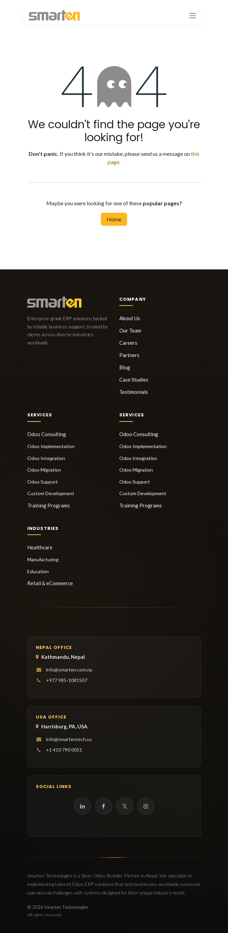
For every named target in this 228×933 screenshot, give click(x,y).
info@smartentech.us (69, 739)
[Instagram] (145, 806)
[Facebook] (103, 806)
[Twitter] (124, 806)
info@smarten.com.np (69, 669)
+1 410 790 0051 (64, 750)
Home (114, 219)
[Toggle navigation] (192, 15)
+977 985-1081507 (66, 680)
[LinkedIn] (82, 806)
